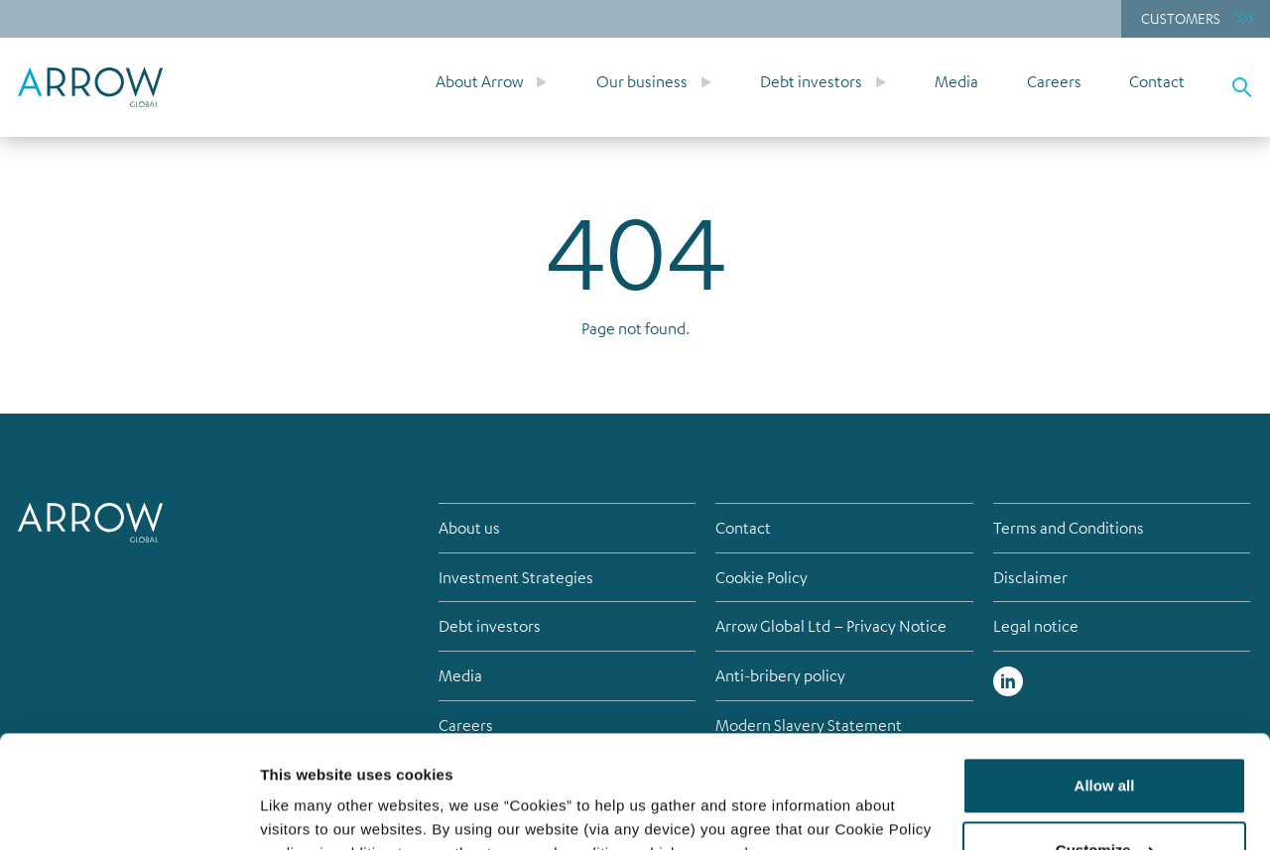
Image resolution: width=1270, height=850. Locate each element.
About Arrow (479, 81)
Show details (306, 810)
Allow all (1105, 688)
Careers (1054, 81)
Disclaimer (1030, 577)
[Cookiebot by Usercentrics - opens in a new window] (128, 811)
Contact (1157, 81)
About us (469, 528)
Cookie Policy (761, 577)
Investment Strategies (516, 577)
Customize (1105, 753)
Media (956, 81)
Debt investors (811, 81)
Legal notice (1036, 626)
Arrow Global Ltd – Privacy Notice (831, 626)
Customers (1180, 18)
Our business (642, 81)
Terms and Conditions (1068, 528)
